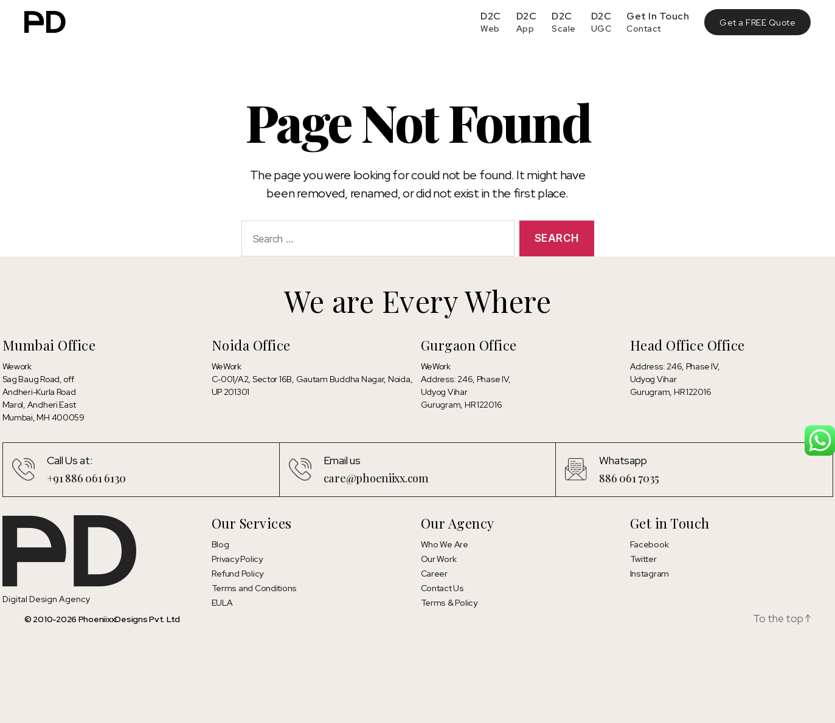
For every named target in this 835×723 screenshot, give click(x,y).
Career (434, 573)
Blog (220, 544)
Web (490, 28)
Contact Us (442, 588)
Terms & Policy (449, 602)
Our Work (439, 558)
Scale (564, 28)
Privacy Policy (237, 558)
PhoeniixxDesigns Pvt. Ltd (129, 619)
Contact (643, 28)
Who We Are (444, 544)
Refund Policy (238, 573)
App (525, 28)
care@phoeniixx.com (376, 478)
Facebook (649, 544)
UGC (601, 28)
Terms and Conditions (254, 588)
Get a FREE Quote (757, 22)
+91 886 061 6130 (86, 478)
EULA (222, 602)
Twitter (643, 558)
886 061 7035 (629, 478)
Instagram (650, 573)
